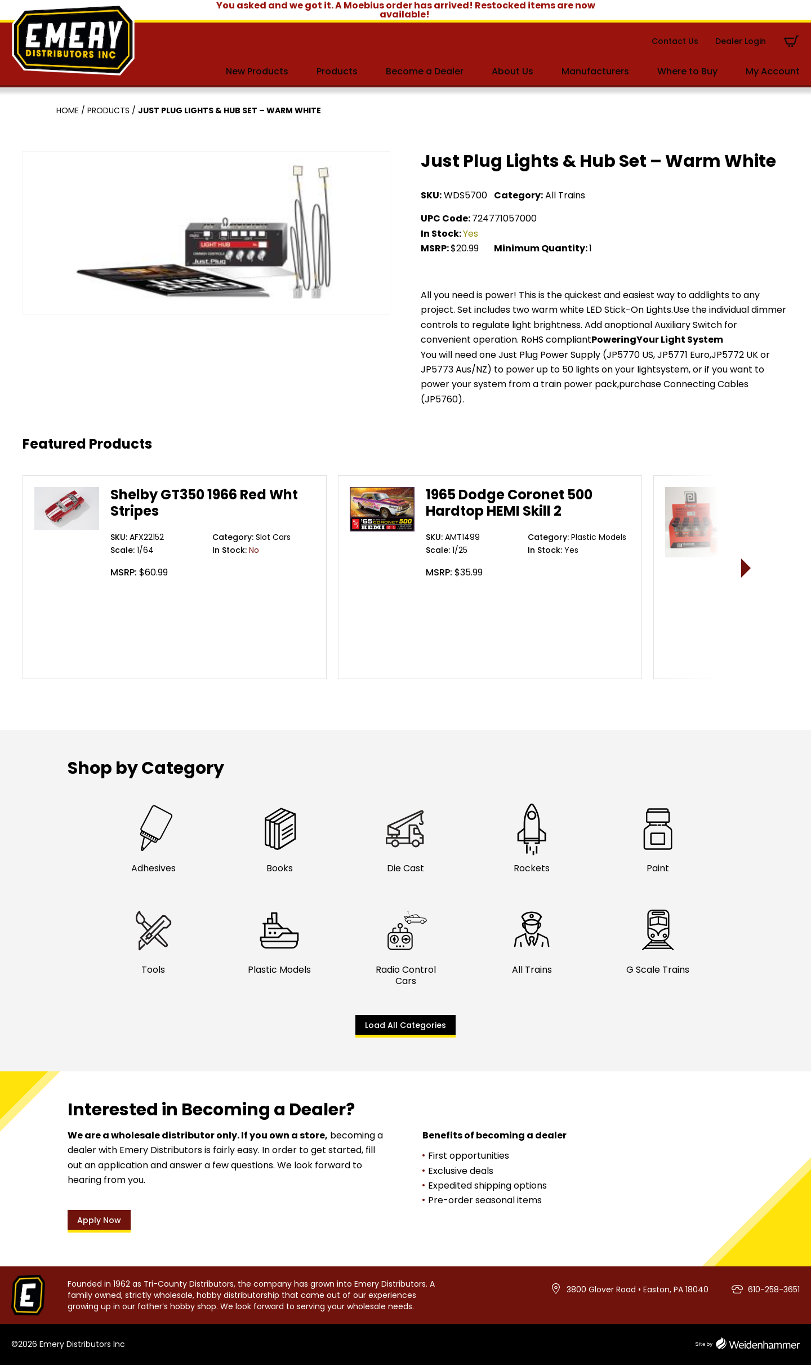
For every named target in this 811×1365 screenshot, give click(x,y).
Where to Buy (687, 71)
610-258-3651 (774, 1289)
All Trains (565, 195)
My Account (773, 71)
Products (337, 71)
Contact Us (675, 41)
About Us (512, 71)
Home (67, 110)
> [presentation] (746, 567)
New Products (257, 71)
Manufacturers (595, 71)
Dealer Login (740, 41)
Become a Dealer (425, 71)
